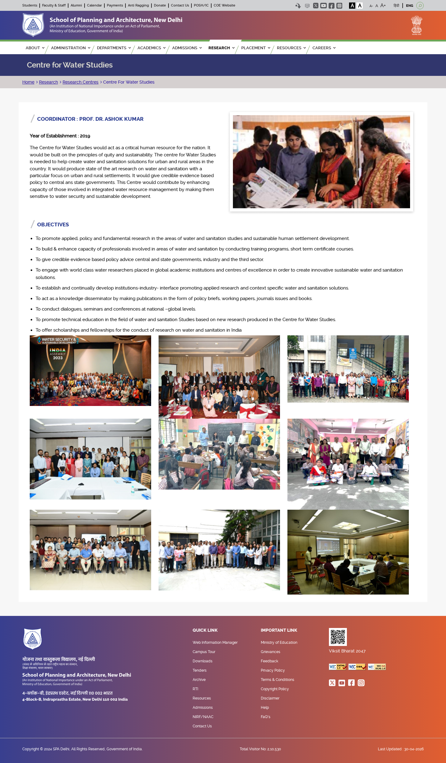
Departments (114, 48)
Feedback (269, 661)
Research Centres (80, 82)
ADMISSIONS (187, 48)
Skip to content (298, 6)
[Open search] (420, 5)
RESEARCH (221, 48)
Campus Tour (204, 652)
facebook (331, 6)
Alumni (76, 5)
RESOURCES (291, 48)
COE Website (224, 5)
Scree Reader (307, 6)
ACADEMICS (151, 48)
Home (28, 82)
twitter (315, 5)
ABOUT (35, 48)
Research (48, 82)
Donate (160, 5)
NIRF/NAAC (203, 717)
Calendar (94, 5)
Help (265, 707)
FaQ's (265, 717)
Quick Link (205, 630)
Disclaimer (270, 698)
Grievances (270, 652)
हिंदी (396, 6)
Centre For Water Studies (128, 82)
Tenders (200, 670)
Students (29, 5)
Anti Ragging (138, 5)
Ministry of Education (279, 642)
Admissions (203, 707)
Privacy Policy (273, 670)
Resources (202, 698)
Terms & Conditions (277, 680)
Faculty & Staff (54, 5)
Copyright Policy (275, 689)
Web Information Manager (215, 642)
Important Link (279, 630)
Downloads (202, 661)
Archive (199, 680)
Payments (115, 5)
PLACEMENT (255, 48)
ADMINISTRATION (70, 48)
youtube (323, 5)
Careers (324, 48)
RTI (195, 689)
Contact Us (180, 5)
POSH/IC (201, 5)
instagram (339, 6)
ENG (409, 6)
